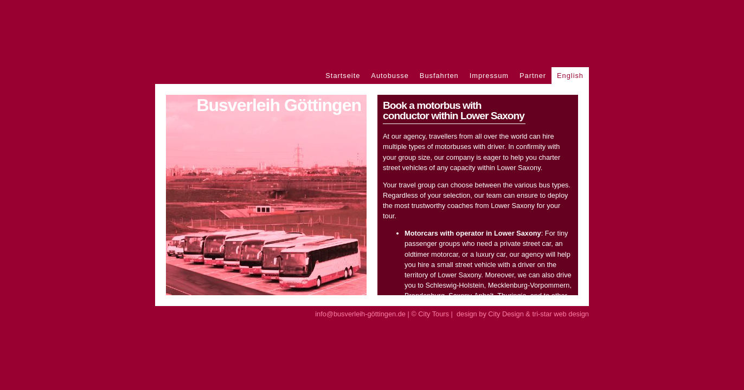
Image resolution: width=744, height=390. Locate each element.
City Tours (433, 314)
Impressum (489, 76)
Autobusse (389, 76)
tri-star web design (560, 314)
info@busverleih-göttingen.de (360, 314)
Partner (532, 76)
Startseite (342, 76)
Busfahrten (439, 76)
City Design (505, 314)
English (570, 76)
